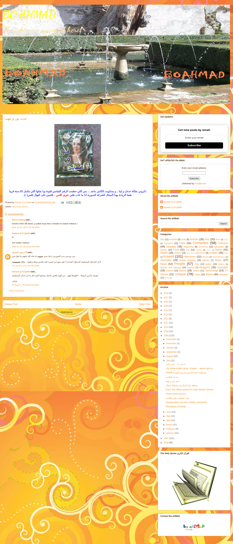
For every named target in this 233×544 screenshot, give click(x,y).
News (163, 264)
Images (213, 252)
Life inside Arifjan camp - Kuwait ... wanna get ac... (190, 368)
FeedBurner (200, 183)
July (168, 360)
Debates (171, 246)
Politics (221, 264)
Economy (203, 246)
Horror (202, 253)
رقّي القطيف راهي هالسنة (177, 398)
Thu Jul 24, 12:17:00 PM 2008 (25, 266)
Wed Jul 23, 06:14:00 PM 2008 (26, 246)
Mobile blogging (187, 260)
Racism (190, 267)
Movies (205, 260)
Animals (173, 239)
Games (199, 250)
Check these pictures (176, 393)
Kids (226, 253)
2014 (166, 310)
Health (164, 252)
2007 (166, 438)
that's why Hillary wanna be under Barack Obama (189, 389)
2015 (166, 306)
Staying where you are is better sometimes (186, 402)
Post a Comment (16, 291)
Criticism (223, 243)
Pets (197, 264)
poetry (209, 264)
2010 (166, 327)
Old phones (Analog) (176, 406)
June (168, 412)
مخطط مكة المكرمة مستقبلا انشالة (182, 385)
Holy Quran (190, 253)
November (171, 343)
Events (163, 250)
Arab (183, 239)
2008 (166, 335)
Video (197, 274)
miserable (166, 260)
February (171, 429)
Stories (196, 270)
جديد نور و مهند (173, 381)
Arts (207, 239)
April (168, 420)
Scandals (222, 267)
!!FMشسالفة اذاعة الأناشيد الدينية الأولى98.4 (186, 372)
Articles (194, 239)
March (169, 424)
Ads (13, 206)
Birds (218, 239)
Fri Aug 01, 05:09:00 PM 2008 (25, 285)
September (171, 352)
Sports (182, 270)
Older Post (144, 304)
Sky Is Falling (18, 220)
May (168, 416)
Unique (180, 274)
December (171, 339)
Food (18, 206)
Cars (226, 239)
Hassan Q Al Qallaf (21, 233)
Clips (182, 243)
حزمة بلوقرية (172, 377)
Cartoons (168, 243)
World (167, 278)
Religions (204, 267)
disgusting (188, 246)
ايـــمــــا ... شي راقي (175, 364)
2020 (166, 293)
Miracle (205, 257)
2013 (166, 314)
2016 (166, 301)
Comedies (200, 243)
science (169, 270)
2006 (166, 442)
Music (218, 260)
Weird (24, 206)
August (170, 356)
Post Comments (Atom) (83, 312)
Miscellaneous (218, 257)
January (170, 433)
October (170, 348)
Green (208, 250)
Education (219, 246)
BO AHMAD (29, 14)
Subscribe (194, 145)
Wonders (223, 274)
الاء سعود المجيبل (19, 252)
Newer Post (11, 304)
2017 (166, 297)
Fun (188, 250)
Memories (190, 256)
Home (78, 304)
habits (218, 249)
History (177, 253)
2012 (166, 318)
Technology (211, 270)
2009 (166, 331)
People (179, 264)
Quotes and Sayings (170, 267)
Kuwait (168, 256)
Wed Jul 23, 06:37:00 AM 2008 (26, 227)
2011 (166, 323)
